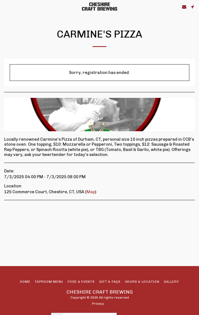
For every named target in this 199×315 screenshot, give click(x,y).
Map (90, 191)
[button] (6, 6)
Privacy (98, 304)
